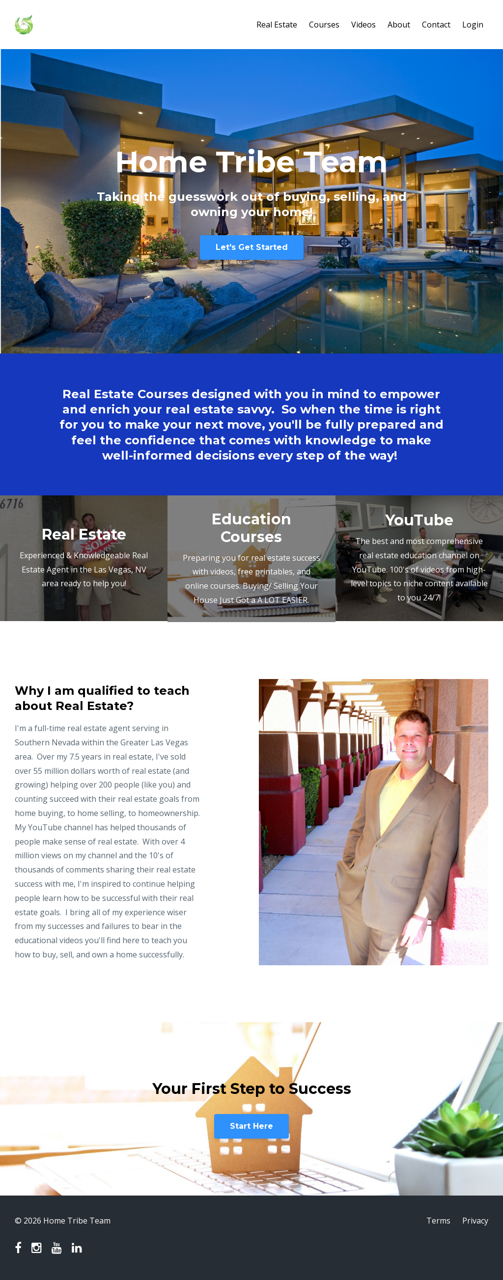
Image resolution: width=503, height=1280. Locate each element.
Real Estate (276, 24)
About (399, 24)
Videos (363, 24)
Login (472, 24)
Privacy (475, 1220)
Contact (436, 24)
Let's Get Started (252, 247)
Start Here (251, 1126)
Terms (438, 1220)
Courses (324, 24)
